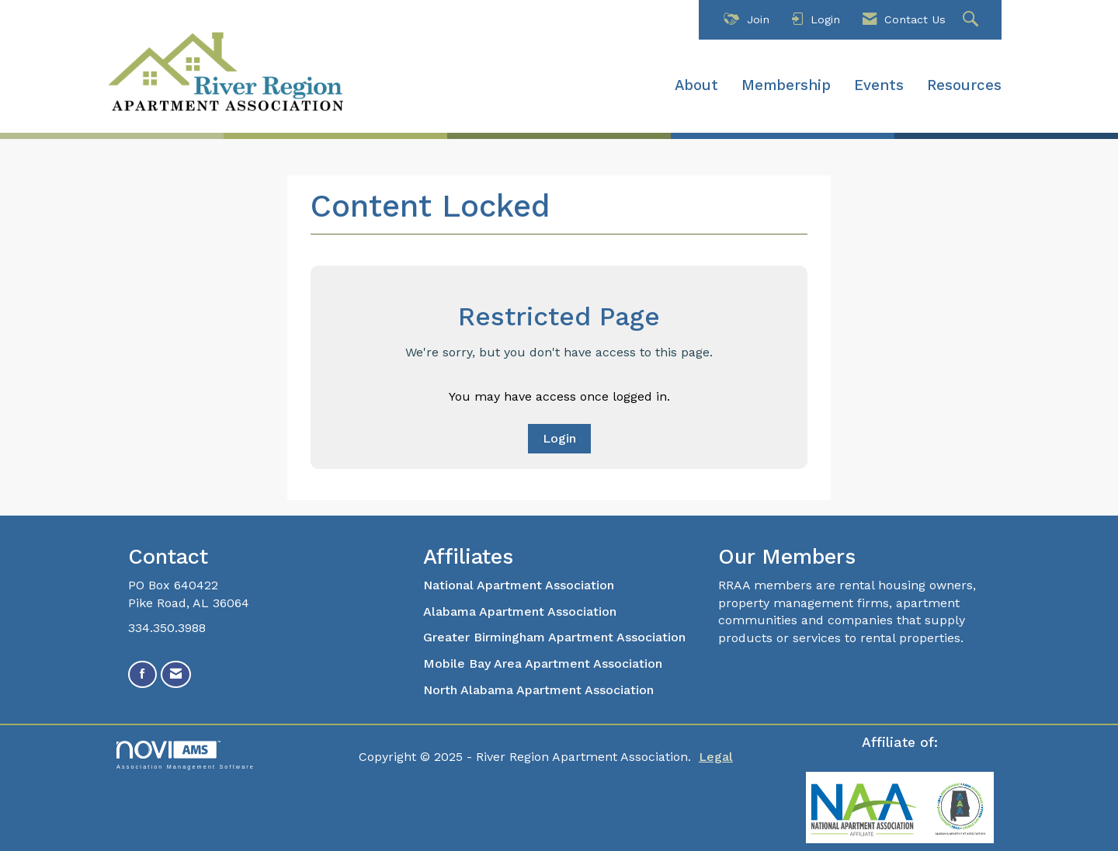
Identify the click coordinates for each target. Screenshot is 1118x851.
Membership (786, 85)
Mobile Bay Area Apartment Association (542, 663)
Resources (964, 85)
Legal (716, 756)
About (696, 85)
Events (879, 85)
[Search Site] (972, 20)
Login (559, 438)
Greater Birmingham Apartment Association (554, 637)
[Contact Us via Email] (176, 674)
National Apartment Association (518, 585)
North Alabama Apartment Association (540, 690)
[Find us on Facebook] (142, 674)
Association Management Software (185, 755)
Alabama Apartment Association (519, 611)
